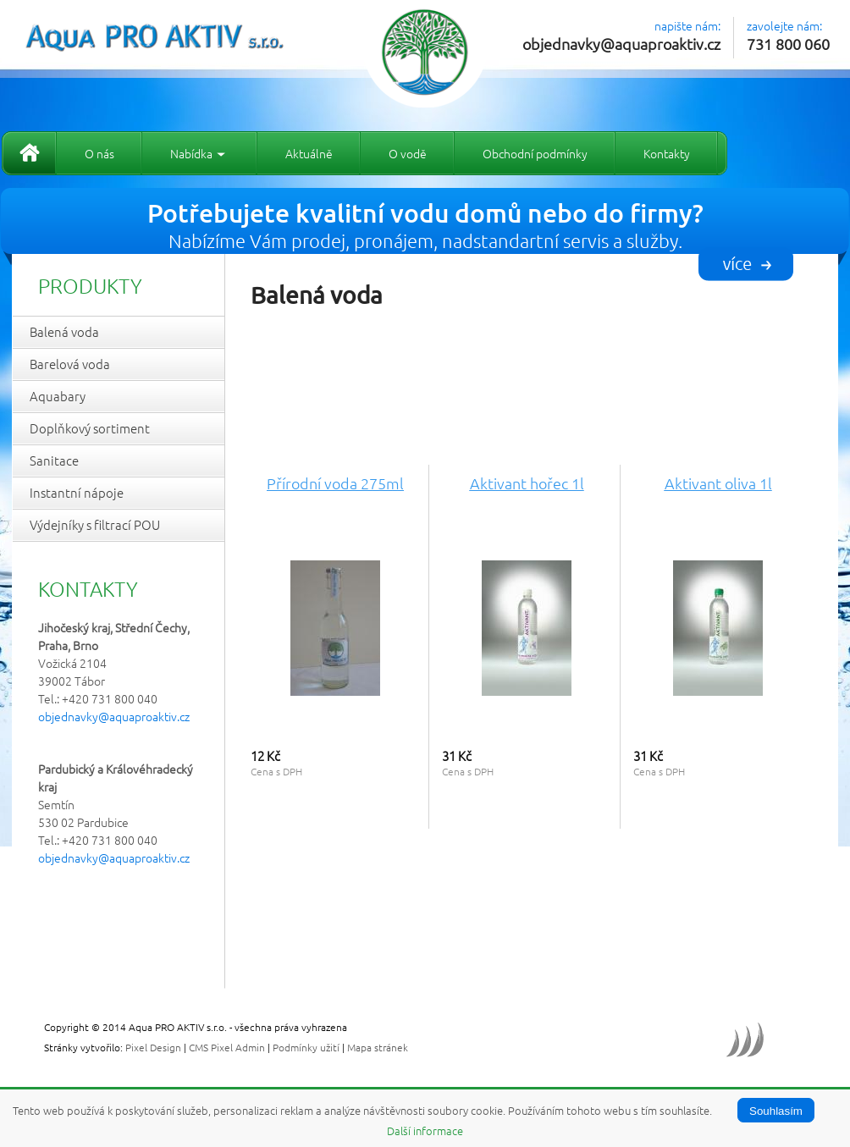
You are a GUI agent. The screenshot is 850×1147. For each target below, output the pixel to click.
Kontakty (666, 153)
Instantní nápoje (77, 492)
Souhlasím (776, 1111)
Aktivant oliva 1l (718, 483)
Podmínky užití (306, 1047)
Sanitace (54, 460)
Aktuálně (309, 153)
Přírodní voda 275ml (335, 483)
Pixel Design (153, 1047)
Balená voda (64, 331)
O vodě (408, 153)
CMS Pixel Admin (227, 1047)
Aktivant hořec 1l (527, 483)
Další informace (425, 1130)
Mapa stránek (377, 1047)
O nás (99, 153)
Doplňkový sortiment (90, 428)
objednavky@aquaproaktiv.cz (621, 43)
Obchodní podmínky (535, 153)
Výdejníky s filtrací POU (95, 524)
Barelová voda (70, 363)
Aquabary (58, 396)
